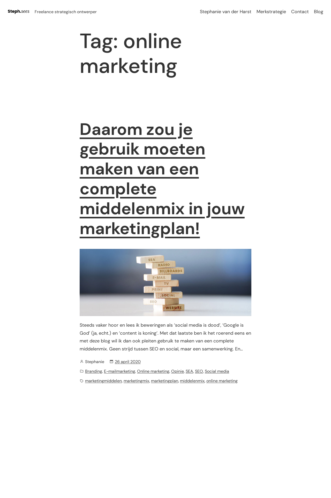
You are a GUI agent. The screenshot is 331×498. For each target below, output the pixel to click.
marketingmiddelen (103, 381)
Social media (217, 371)
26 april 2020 (128, 361)
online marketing (222, 381)
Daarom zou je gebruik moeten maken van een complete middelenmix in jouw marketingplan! (162, 179)
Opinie (177, 371)
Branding (93, 371)
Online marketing (153, 371)
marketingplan (164, 381)
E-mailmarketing (119, 371)
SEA (189, 371)
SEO (199, 371)
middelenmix (192, 381)
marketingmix (136, 381)
